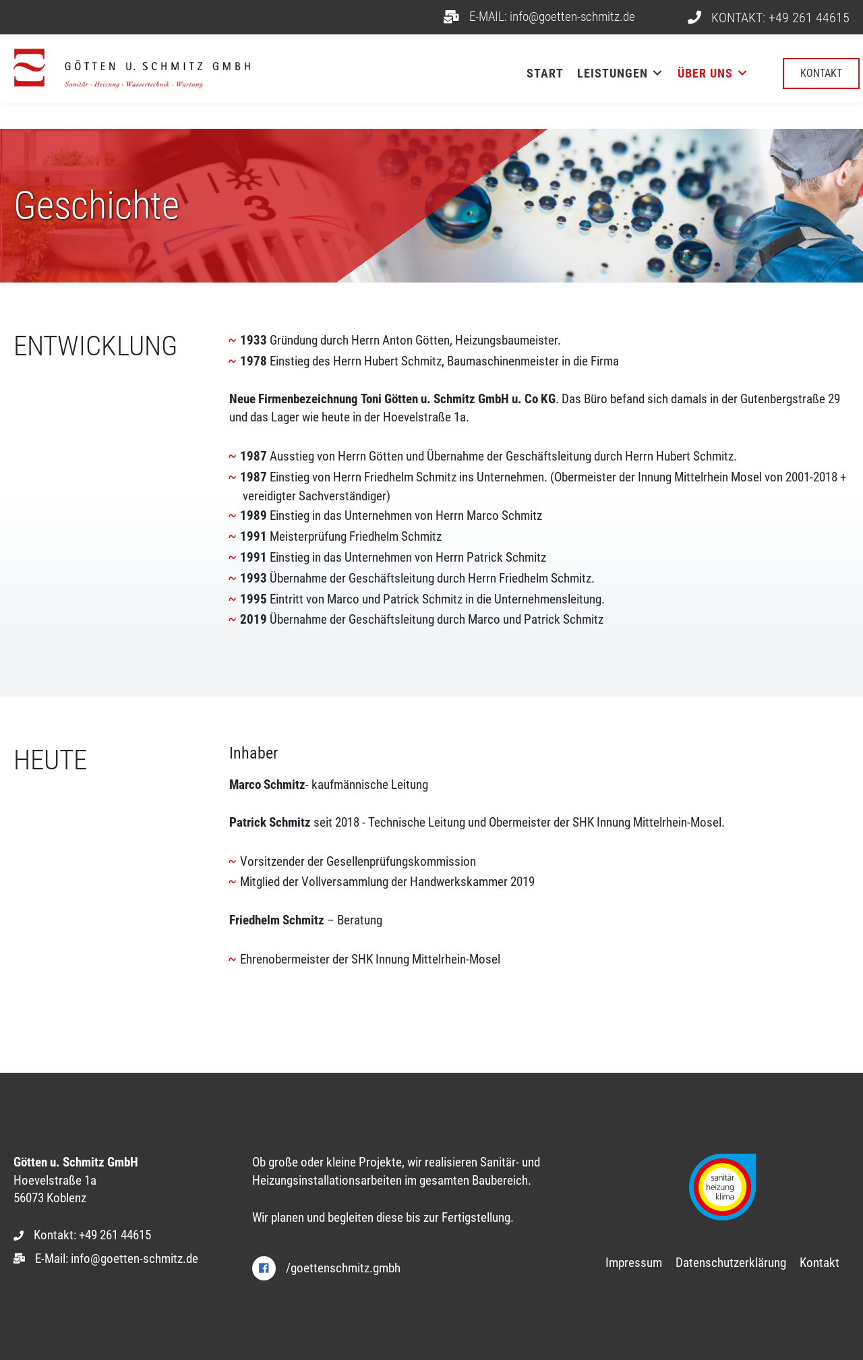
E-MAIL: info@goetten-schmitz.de (552, 16)
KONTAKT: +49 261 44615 (780, 17)
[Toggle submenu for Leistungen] (657, 73)
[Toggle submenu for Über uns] (742, 73)
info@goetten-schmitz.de (134, 1258)
